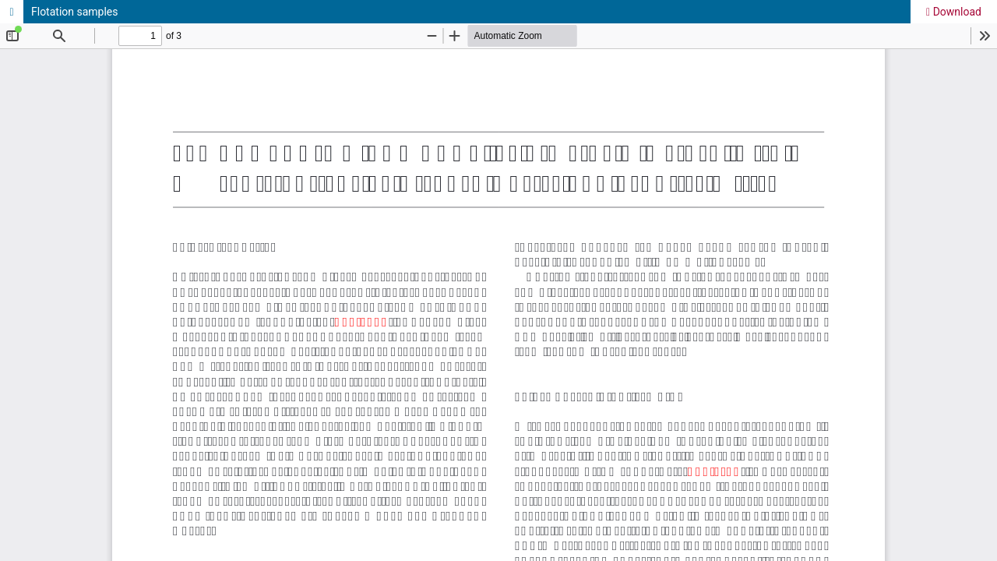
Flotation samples (74, 11)
